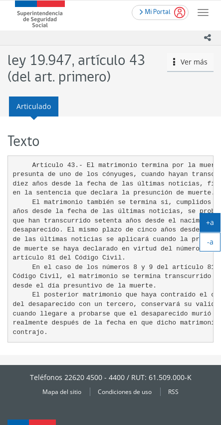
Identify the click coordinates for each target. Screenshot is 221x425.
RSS (173, 392)
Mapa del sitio (61, 392)
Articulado (33, 106)
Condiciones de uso (125, 392)
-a (214, 244)
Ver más (190, 61)
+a (213, 224)
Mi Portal (155, 11)
